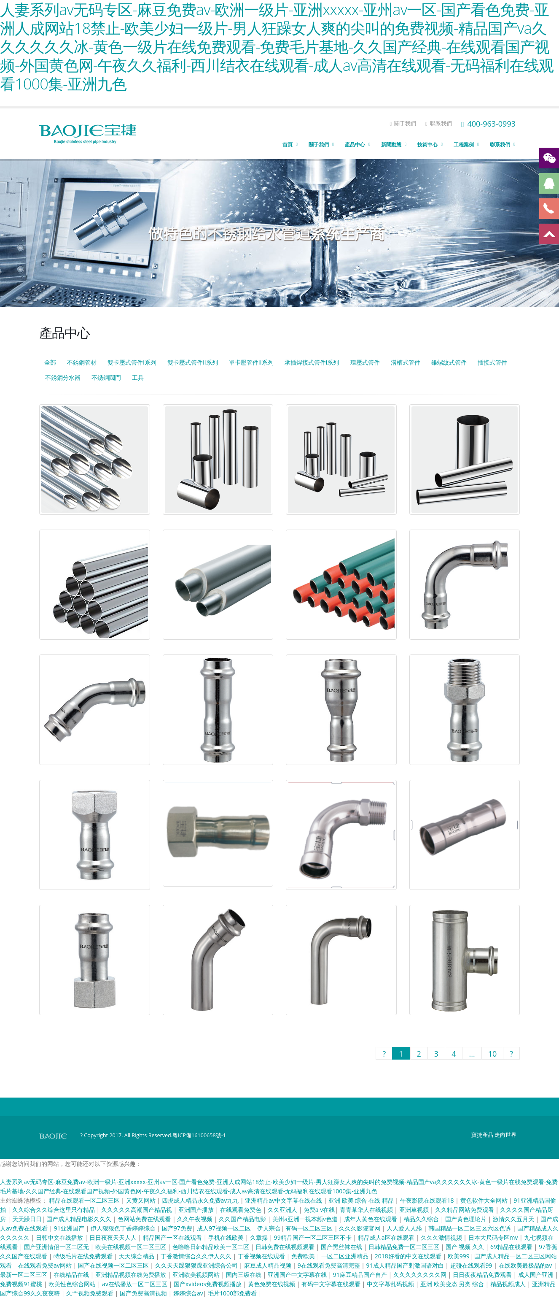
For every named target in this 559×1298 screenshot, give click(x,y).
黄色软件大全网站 (484, 1200)
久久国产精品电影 (243, 1219)
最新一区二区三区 (24, 1275)
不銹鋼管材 (82, 362)
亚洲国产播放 (196, 1210)
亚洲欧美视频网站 (196, 1275)
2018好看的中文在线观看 (409, 1256)
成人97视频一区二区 (225, 1228)
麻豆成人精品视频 (268, 1265)
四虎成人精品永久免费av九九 (201, 1200)
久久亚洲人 (283, 1210)
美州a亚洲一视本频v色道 (305, 1219)
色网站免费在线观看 (145, 1219)
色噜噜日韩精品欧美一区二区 (211, 1247)
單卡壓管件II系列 (251, 362)
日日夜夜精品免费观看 (483, 1275)
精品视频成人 (508, 1284)
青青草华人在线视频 (367, 1210)
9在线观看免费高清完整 (330, 1265)
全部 (50, 362)
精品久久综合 (422, 1219)
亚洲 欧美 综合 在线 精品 (361, 1200)
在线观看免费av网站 (45, 1265)
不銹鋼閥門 (106, 377)
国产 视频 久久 (466, 1247)
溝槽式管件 (405, 362)
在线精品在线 (72, 1275)
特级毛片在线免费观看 (84, 1256)
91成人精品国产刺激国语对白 (406, 1265)
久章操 (259, 1237)
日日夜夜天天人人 (113, 1237)
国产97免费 (177, 1228)
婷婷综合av (188, 1293)
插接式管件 (492, 362)
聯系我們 (438, 123)
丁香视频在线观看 (262, 1256)
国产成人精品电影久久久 (79, 1219)
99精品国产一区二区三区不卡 (313, 1237)
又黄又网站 (141, 1200)
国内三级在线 (244, 1275)
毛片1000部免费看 (233, 1293)
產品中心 (355, 144)
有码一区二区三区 (309, 1228)
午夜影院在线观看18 (428, 1200)
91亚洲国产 (70, 1228)
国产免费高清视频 (144, 1293)
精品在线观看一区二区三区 (85, 1200)
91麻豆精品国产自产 (361, 1275)
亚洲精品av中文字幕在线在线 (284, 1200)
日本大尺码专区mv (494, 1237)
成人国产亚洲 (536, 1275)
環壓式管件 (365, 362)
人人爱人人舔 (405, 1228)
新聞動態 (391, 144)
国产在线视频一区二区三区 (114, 1265)
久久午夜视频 (195, 1219)
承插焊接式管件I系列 (312, 362)
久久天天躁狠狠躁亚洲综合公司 (197, 1265)
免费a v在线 (319, 1210)
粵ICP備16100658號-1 (199, 1135)
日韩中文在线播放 (60, 1237)
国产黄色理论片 (466, 1219)
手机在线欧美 (226, 1237)
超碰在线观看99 (472, 1265)
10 (492, 1054)
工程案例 (464, 144)
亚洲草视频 (414, 1210)
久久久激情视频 (442, 1237)
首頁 (287, 144)
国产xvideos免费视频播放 (208, 1284)
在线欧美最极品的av (526, 1265)
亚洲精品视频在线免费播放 (131, 1275)
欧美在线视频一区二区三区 (131, 1247)
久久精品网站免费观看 (465, 1210)
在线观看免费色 (241, 1210)
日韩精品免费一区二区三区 (404, 1247)
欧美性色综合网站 (72, 1284)
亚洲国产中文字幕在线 (298, 1275)
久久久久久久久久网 (420, 1275)
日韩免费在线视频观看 (285, 1247)
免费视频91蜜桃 (22, 1284)
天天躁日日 (27, 1219)
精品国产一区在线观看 (173, 1237)
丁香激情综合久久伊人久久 (197, 1256)
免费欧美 (304, 1256)
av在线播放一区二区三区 (135, 1284)
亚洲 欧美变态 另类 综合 (453, 1284)
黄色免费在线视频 (272, 1284)
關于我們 (403, 123)
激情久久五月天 (514, 1219)
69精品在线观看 (512, 1247)
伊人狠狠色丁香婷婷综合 (124, 1228)
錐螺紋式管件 (449, 362)
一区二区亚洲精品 (345, 1256)
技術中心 (427, 144)
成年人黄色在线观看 (371, 1219)
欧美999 (459, 1256)
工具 (138, 377)
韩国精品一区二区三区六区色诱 (470, 1228)
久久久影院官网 (360, 1228)
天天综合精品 (137, 1256)
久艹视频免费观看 (90, 1293)
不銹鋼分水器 (63, 377)
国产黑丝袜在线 (342, 1247)
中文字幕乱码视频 (391, 1284)
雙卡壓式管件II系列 (192, 362)
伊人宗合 (269, 1228)
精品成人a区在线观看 (387, 1237)
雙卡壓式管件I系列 (132, 362)
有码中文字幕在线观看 (331, 1284)
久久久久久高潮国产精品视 (137, 1210)
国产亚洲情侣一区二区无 (57, 1247)
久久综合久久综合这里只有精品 (54, 1210)
